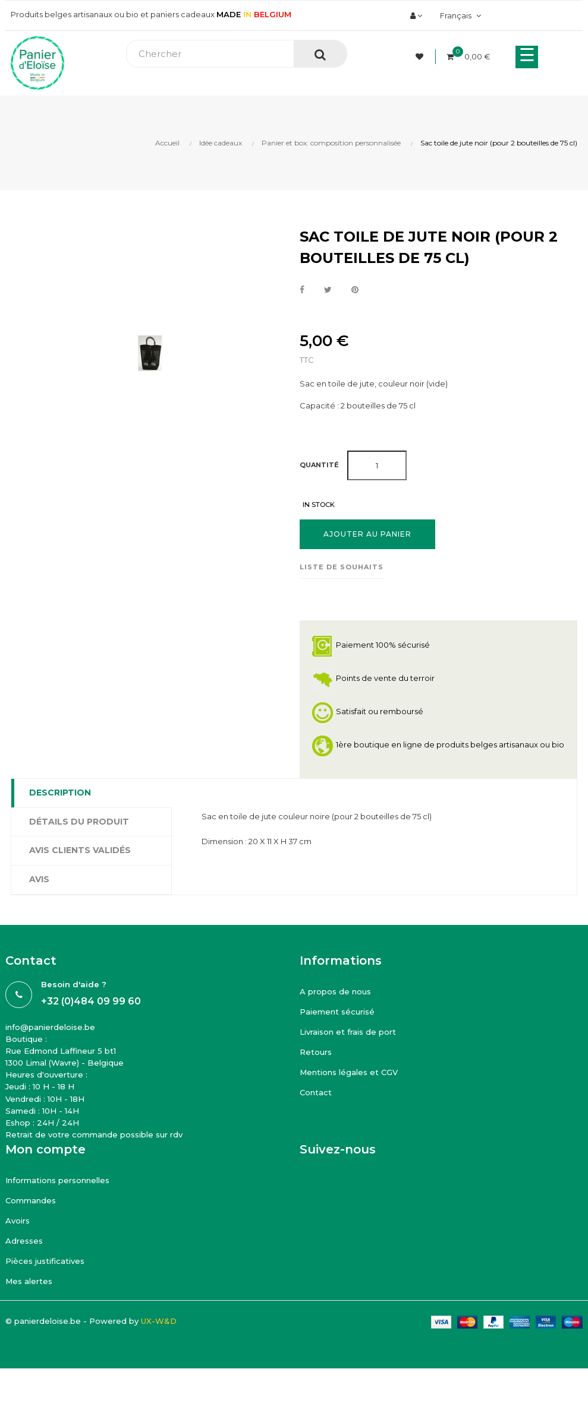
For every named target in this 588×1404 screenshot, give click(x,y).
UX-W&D (159, 1321)
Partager (302, 290)
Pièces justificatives (44, 1261)
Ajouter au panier (367, 534)
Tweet (328, 290)
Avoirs (17, 1220)
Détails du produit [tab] (79, 821)
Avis (39, 879)
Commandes (30, 1200)
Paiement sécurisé (337, 1011)
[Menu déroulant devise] (459, 15)
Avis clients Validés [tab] (80, 850)
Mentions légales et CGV (349, 1072)
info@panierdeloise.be (50, 1027)
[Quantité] (377, 465)
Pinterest (355, 290)
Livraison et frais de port (348, 1032)
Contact (316, 1092)
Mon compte (45, 1149)
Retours (316, 1052)
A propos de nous (335, 991)
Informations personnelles (57, 1180)
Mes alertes (28, 1281)
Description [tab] (60, 792)
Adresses (24, 1240)
